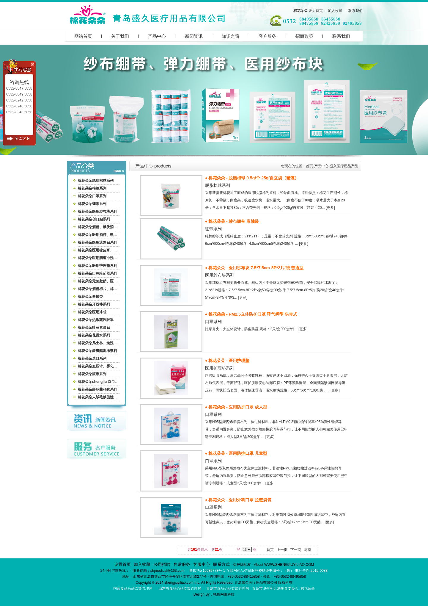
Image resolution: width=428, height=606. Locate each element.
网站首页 (83, 36)
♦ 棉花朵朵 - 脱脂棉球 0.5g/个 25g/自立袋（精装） (252, 178)
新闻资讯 (194, 36)
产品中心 (157, 36)
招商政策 (304, 36)
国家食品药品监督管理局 (132, 588)
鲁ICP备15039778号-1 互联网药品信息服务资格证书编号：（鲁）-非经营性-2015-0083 (258, 571)
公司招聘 (162, 564)
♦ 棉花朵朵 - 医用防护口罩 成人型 (236, 407)
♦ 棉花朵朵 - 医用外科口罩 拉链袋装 (238, 499)
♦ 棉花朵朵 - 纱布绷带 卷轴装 (232, 221)
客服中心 (201, 564)
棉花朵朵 (300, 11)
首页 (309, 166)
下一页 (295, 550)
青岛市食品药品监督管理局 (227, 588)
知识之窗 (231, 36)
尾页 (307, 550)
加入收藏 (335, 11)
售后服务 (182, 564)
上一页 (282, 550)
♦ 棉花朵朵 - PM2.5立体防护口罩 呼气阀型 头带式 (251, 314)
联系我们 (355, 11)
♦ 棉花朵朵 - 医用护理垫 (227, 360)
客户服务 (267, 36)
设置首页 (122, 564)
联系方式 (221, 564)
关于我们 (120, 36)
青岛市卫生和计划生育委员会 (275, 588)
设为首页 (316, 11)
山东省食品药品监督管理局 (179, 588)
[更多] (330, 208)
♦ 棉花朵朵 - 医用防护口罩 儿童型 (236, 453)
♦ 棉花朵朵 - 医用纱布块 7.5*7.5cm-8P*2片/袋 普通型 (254, 267)
